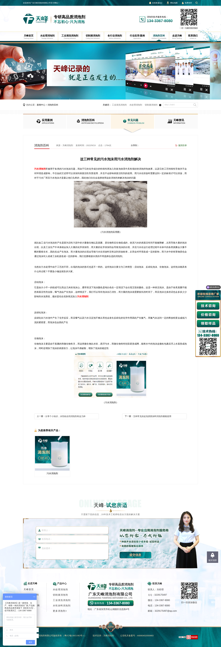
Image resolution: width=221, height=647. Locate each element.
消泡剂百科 (53, 105)
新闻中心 (41, 105)
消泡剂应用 (30, 600)
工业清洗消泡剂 (119, 105)
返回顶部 (212, 560)
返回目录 (182, 145)
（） (74, 635)
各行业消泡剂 (31, 595)
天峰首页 (29, 589)
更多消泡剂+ (60, 611)
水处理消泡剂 (135, 105)
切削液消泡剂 (151, 105)
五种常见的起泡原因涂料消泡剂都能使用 (152, 416)
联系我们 (29, 611)
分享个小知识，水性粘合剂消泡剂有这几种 (65, 416)
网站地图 (174, 3)
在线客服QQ (157, 3)
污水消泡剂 (40, 169)
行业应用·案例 (32, 605)
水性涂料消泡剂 (62, 605)
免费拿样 (188, 3)
